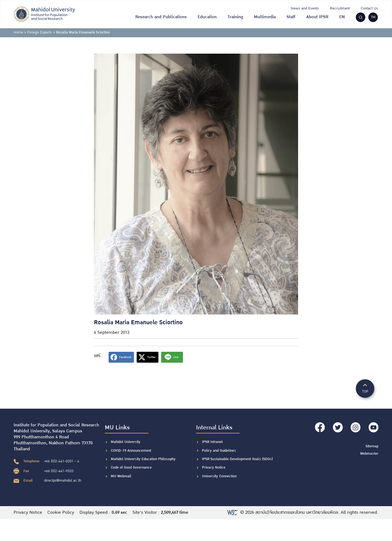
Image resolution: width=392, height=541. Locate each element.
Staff (291, 17)
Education (207, 17)
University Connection (219, 476)
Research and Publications (161, 17)
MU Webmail (121, 476)
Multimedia (265, 17)
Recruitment (340, 8)
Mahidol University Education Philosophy (143, 459)
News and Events (305, 8)
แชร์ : (98, 355)
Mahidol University (125, 442)
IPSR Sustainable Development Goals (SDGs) (237, 459)
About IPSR (317, 17)
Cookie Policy (61, 512)
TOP (365, 388)
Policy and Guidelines (219, 450)
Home (18, 32)
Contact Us (369, 8)
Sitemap (372, 445)
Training (235, 17)
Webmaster (369, 453)
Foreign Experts (39, 32)
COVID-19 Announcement (131, 450)
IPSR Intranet (212, 442)
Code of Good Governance (131, 467)
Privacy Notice (213, 467)
